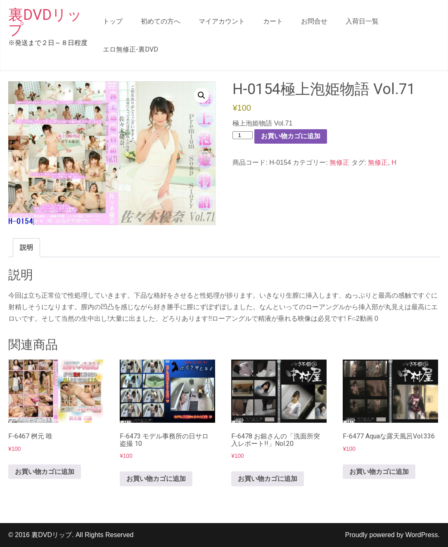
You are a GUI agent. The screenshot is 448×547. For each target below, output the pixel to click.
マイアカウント (222, 21)
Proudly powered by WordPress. (392, 534)
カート (273, 21)
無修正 (339, 162)
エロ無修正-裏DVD (130, 49)
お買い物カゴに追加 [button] (44, 471)
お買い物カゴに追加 (290, 136)
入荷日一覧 (362, 21)
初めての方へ (160, 21)
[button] (201, 95)
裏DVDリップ (45, 22)
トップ (113, 21)
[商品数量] (242, 135)
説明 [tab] (26, 247)
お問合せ (314, 21)
